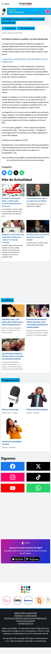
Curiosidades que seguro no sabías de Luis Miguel (37, 193)
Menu (5, 4)
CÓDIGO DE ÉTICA (25, 623)
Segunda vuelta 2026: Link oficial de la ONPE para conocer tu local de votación (13, 231)
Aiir (44, 641)
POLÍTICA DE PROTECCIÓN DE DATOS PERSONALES (25, 618)
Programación (10, 380)
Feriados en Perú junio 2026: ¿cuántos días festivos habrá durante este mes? (13, 195)
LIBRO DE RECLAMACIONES (25, 613)
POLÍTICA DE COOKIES (25, 621)
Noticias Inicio (10, 28)
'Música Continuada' (16, 12)
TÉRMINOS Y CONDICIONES (25, 616)
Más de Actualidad (27, 28)
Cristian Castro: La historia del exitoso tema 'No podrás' (37, 230)
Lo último (7, 300)
